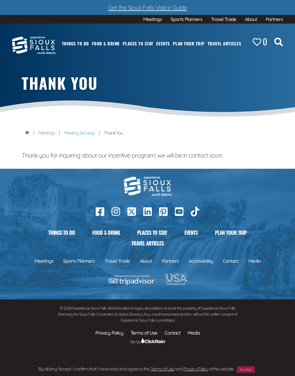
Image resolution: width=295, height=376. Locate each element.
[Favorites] (260, 42)
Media (254, 261)
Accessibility (201, 261)
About (251, 19)
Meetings (152, 19)
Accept (246, 369)
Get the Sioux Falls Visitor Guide (147, 7)
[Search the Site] (278, 43)
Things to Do (75, 43)
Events (163, 43)
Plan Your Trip (189, 43)
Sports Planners (186, 19)
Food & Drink (106, 43)
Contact (231, 261)
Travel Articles (224, 43)
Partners (274, 19)
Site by (147, 341)
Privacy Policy (195, 369)
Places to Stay (138, 43)
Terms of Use (162, 369)
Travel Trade (223, 19)
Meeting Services (79, 133)
